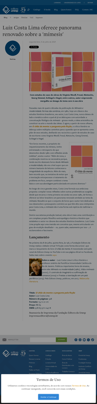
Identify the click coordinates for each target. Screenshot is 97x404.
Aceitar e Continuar (48, 397)
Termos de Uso (79, 385)
